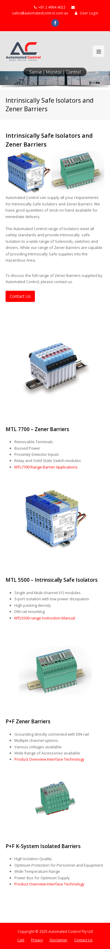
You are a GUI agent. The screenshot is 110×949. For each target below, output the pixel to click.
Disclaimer (58, 940)
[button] (6, 78)
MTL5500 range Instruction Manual (44, 618)
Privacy (37, 940)
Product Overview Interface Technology (49, 759)
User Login (89, 13)
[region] (55, 80)
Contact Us (83, 940)
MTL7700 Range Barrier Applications (46, 467)
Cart (20, 940)
